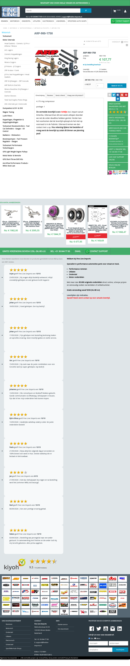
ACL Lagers (8, 50)
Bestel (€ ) (116, 86)
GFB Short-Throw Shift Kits (13, 159)
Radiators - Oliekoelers (11, 135)
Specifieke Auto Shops (77, 21)
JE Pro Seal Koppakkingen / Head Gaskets (16, 75)
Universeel (60, 21)
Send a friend (60, 95)
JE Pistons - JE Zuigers (12, 66)
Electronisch (48, 21)
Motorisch (14, 21)
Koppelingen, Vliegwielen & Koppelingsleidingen (13, 120)
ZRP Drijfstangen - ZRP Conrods (16, 81)
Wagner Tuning (8, 112)
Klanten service (62, 624)
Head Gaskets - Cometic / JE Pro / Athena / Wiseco (17, 44)
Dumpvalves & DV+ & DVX (13, 108)
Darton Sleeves (10, 96)
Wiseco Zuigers (10, 62)
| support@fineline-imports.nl (71, 17)
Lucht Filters (7, 116)
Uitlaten (36, 21)
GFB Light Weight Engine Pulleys (15, 152)
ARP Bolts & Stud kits (12, 85)
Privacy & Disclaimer (71, 658)
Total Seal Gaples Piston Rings (15, 100)
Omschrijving (40, 95)
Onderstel (26, 21)
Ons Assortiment (63, 629)
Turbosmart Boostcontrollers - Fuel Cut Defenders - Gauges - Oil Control (16, 128)
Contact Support (97, 251)
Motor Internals (9, 40)
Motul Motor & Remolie (12, 155)
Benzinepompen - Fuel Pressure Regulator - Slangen (15, 140)
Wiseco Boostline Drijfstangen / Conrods (16, 90)
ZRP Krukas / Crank (11, 70)
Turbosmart (7, 36)
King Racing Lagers (11, 58)
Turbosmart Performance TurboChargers (12, 146)
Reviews (50, 95)
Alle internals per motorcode (15, 104)
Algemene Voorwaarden (8, 658)
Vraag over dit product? (75, 95)
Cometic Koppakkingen (13, 54)
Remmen (4, 21)
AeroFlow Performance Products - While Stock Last (16, 164)
